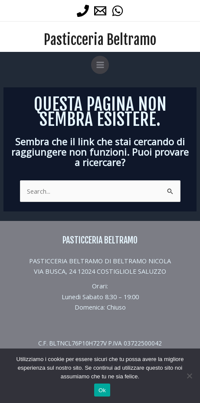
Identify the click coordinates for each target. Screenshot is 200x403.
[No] (189, 375)
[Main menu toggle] (100, 65)
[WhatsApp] (117, 11)
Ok (102, 390)
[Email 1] (100, 11)
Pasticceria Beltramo (100, 39)
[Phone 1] (83, 11)
